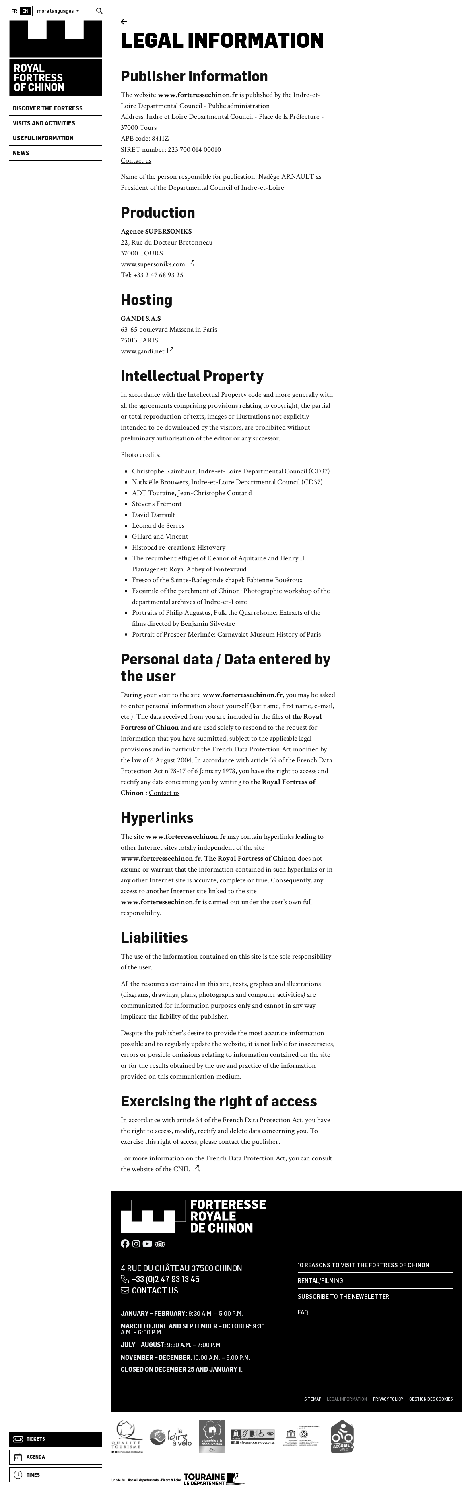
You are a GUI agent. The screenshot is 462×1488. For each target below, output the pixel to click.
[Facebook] (125, 1244)
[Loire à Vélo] (170, 1436)
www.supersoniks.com (157, 264)
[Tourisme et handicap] (253, 1436)
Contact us (136, 160)
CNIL (186, 1169)
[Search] (99, 11)
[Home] (55, 58)
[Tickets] (55, 1439)
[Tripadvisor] (160, 1244)
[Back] (124, 22)
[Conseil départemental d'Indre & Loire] (178, 1478)
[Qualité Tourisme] (127, 1436)
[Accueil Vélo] (342, 1436)
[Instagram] (136, 1244)
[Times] (55, 1474)
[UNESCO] (303, 1436)
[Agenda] (55, 1457)
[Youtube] (147, 1244)
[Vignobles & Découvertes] (212, 1436)
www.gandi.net (147, 351)
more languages (56, 10)
